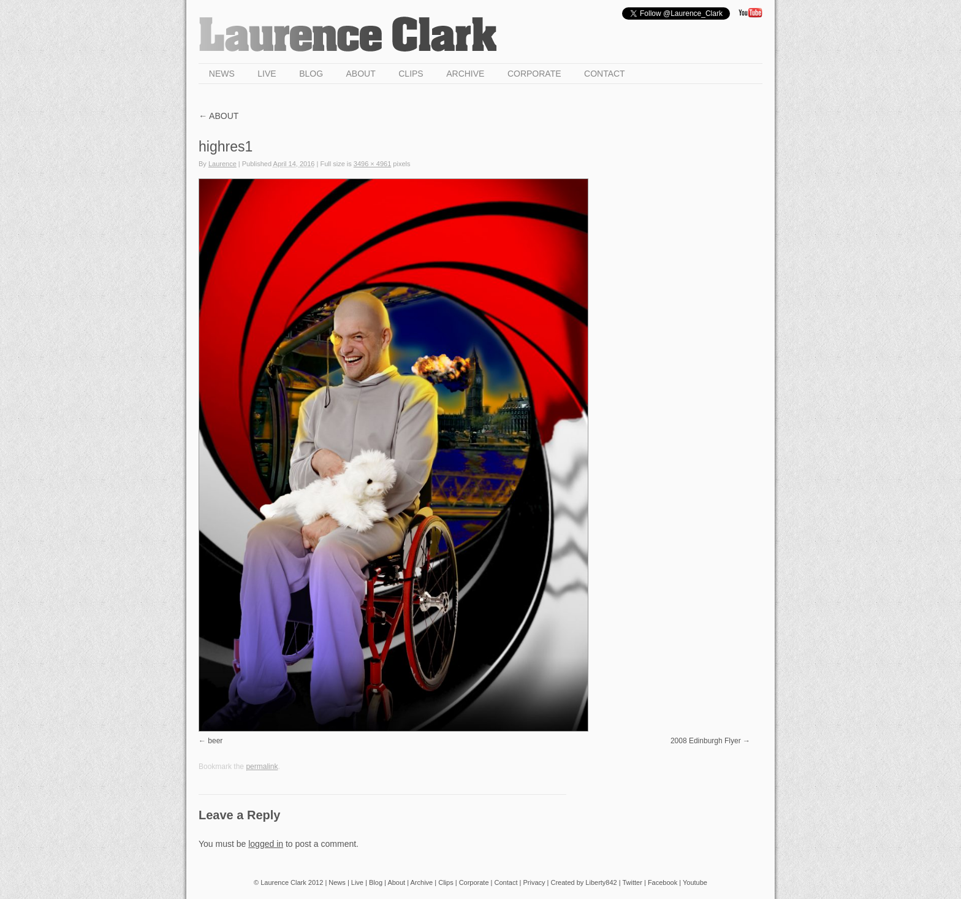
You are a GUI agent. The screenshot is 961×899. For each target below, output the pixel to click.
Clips (410, 73)
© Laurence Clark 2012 (288, 882)
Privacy (534, 882)
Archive (465, 73)
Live (266, 73)
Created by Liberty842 (583, 882)
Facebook (662, 882)
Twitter (632, 882)
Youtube (695, 882)
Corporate (534, 73)
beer (215, 740)
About (361, 73)
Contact (604, 73)
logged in (265, 844)
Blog (311, 73)
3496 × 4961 (372, 163)
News (222, 73)
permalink (262, 766)
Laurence (222, 163)
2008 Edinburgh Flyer (705, 740)
